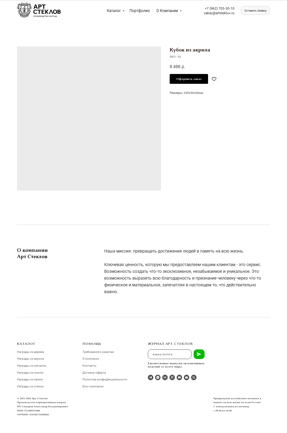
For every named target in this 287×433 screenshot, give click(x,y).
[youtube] (179, 377)
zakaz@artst (213, 12)
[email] (186, 377)
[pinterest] (172, 377)
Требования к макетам (98, 352)
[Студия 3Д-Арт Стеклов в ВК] (165, 377)
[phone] (193, 377)
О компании (167, 10)
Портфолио (140, 10)
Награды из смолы (30, 372)
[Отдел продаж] (150, 377)
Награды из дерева (30, 352)
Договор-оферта (94, 372)
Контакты (89, 365)
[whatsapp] (158, 377)
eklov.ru (228, 12)
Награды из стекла (30, 386)
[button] (255, 10)
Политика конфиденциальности (104, 379)
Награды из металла (31, 365)
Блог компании (93, 386)
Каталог (114, 10)
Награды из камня (30, 379)
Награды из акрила (30, 358)
